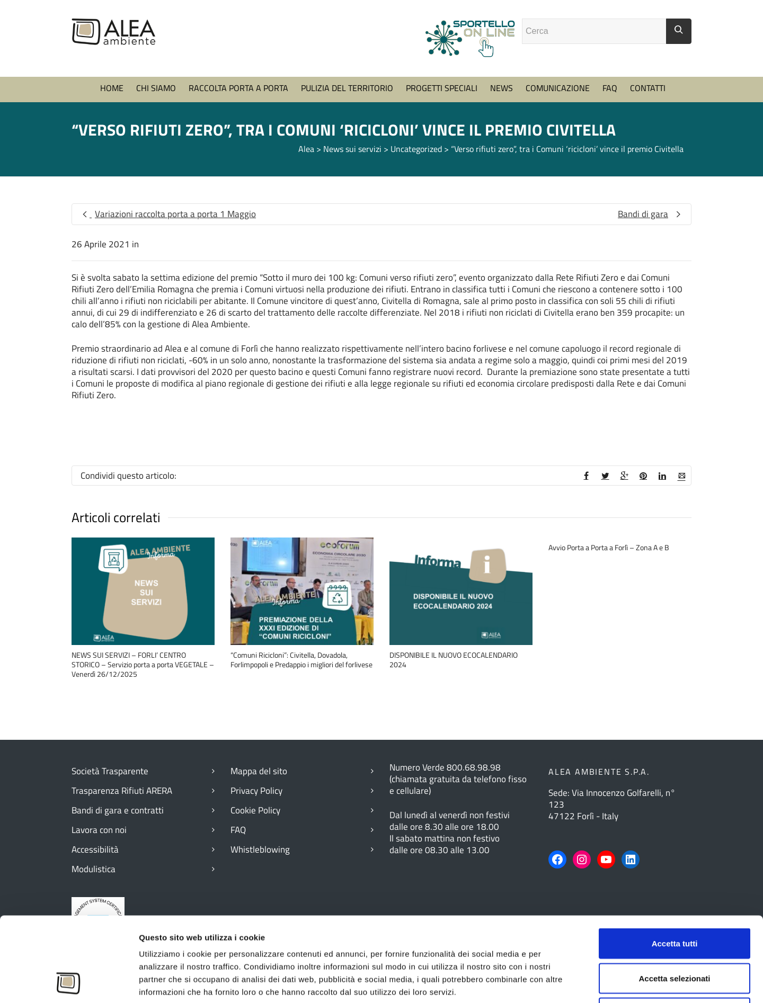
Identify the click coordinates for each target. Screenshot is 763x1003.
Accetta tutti (675, 863)
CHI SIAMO (156, 88)
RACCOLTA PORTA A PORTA (238, 88)
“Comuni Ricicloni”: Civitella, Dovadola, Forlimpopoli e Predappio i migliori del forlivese (301, 659)
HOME (111, 88)
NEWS (501, 88)
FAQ (609, 88)
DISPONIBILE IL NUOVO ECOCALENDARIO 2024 (453, 659)
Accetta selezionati (674, 898)
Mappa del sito (258, 771)
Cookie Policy (255, 810)
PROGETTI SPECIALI (441, 88)
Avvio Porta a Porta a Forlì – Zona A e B (608, 547)
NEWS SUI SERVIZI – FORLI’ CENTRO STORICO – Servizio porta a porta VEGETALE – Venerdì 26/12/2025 (143, 664)
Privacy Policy (256, 791)
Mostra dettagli (582, 982)
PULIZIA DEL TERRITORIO (347, 88)
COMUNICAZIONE (558, 88)
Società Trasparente (110, 771)
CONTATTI (648, 88)
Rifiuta (674, 933)
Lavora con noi (99, 830)
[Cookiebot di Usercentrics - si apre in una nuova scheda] (68, 982)
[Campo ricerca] (594, 31)
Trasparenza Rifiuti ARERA (122, 791)
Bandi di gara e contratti (118, 810)
